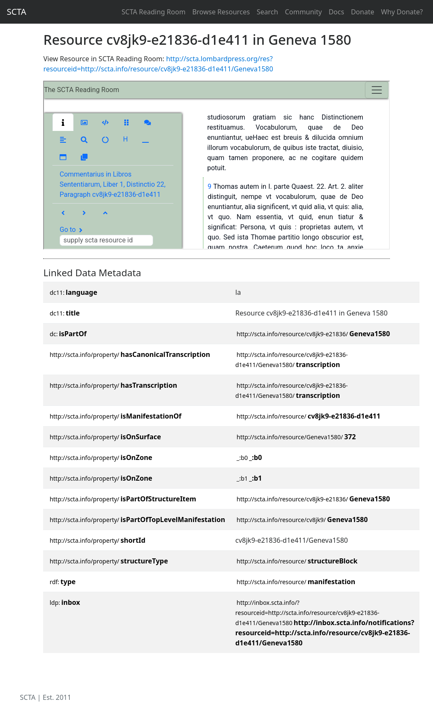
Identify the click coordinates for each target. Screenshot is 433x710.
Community (303, 11)
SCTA (16, 11)
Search (267, 11)
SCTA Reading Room (154, 11)
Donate (362, 11)
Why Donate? (402, 11)
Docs (336, 11)
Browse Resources (221, 11)
